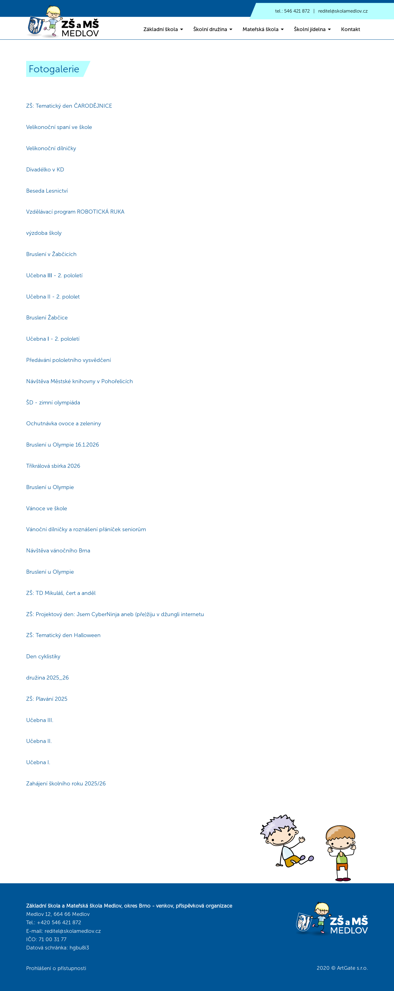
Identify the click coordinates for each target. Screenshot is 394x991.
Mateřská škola (261, 29)
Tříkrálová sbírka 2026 (53, 466)
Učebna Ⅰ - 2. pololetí (52, 338)
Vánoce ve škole (46, 508)
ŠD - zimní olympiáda (53, 402)
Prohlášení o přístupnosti (56, 968)
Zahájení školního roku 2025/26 (66, 783)
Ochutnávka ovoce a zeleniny (63, 423)
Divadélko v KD (45, 169)
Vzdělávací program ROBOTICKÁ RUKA (75, 211)
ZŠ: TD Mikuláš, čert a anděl (60, 593)
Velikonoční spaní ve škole (59, 127)
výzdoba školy (44, 233)
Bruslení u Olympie (50, 487)
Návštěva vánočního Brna (58, 550)
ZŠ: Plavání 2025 (46, 699)
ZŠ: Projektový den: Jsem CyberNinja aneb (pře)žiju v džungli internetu (115, 614)
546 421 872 (297, 11)
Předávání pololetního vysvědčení (68, 360)
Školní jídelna (310, 29)
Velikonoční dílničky (51, 148)
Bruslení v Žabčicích (51, 254)
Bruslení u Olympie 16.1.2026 (62, 444)
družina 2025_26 (47, 677)
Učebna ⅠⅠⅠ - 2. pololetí (54, 275)
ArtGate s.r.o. (352, 968)
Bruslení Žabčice (47, 317)
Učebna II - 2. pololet (53, 296)
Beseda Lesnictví (47, 190)
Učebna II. (39, 741)
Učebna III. (39, 720)
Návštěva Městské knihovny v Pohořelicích (79, 381)
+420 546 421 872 (59, 922)
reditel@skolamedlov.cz (343, 11)
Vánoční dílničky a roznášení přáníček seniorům (86, 529)
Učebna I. (38, 762)
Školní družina (210, 29)
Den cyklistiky (43, 656)
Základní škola (160, 29)
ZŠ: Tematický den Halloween (63, 635)
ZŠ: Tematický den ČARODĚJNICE (69, 105)
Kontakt (350, 29)
